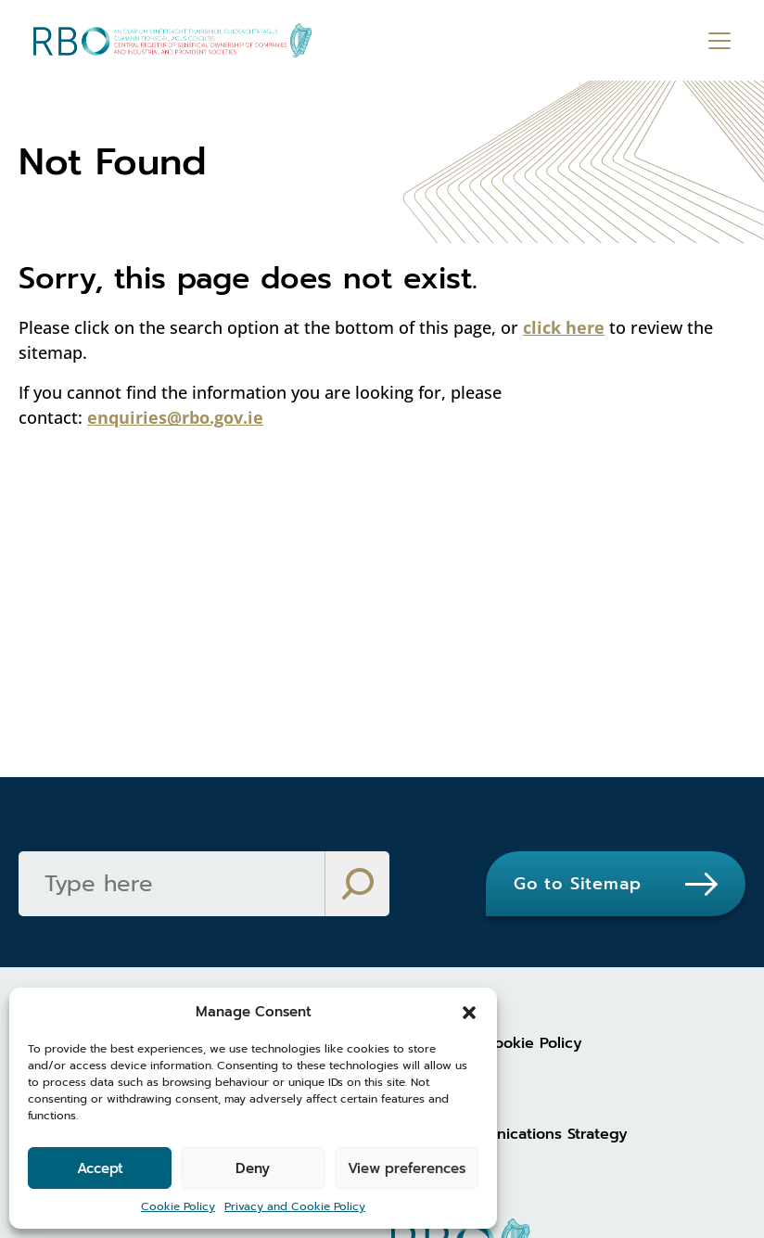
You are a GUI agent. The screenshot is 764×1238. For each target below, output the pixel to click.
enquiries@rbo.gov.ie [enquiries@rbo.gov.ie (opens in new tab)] (175, 417)
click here (564, 327)
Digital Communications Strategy (509, 1134)
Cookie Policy (178, 1206)
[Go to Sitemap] (615, 883)
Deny (253, 1168)
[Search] (172, 883)
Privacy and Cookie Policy (294, 1206)
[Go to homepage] (172, 40)
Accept (100, 1168)
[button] (469, 1011)
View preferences (406, 1168)
